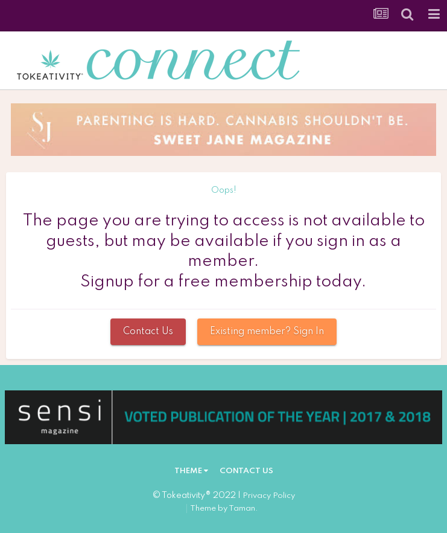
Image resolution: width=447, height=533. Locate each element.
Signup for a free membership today (220, 282)
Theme (191, 471)
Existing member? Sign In (267, 332)
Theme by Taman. (224, 508)
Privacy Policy (269, 496)
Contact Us (148, 332)
